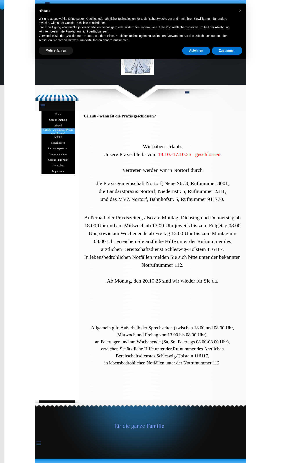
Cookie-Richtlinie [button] (76, 23)
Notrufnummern (58, 154)
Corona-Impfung (58, 119)
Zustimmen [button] (227, 50)
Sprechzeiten (58, 142)
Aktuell (58, 125)
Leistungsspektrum (58, 148)
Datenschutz (58, 165)
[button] (240, 10)
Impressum (58, 171)
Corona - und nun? (58, 159)
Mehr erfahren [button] (56, 50)
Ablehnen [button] (196, 50)
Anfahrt (58, 137)
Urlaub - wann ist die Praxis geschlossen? (58, 131)
